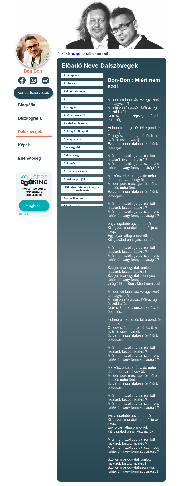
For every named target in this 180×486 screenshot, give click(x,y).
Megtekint (34, 205)
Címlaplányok (72, 139)
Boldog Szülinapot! (76, 131)
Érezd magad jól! (74, 179)
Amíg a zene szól (74, 115)
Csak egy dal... (73, 147)
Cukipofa (69, 163)
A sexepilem (71, 75)
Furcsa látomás (73, 198)
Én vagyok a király (75, 171)
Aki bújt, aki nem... (75, 91)
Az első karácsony (75, 123)
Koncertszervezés (33, 92)
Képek (24, 145)
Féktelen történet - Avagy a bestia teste (82, 189)
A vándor (69, 83)
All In (67, 99)
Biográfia (26, 105)
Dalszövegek (30, 131)
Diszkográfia (30, 118)
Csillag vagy (71, 155)
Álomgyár (70, 107)
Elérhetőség (29, 158)
